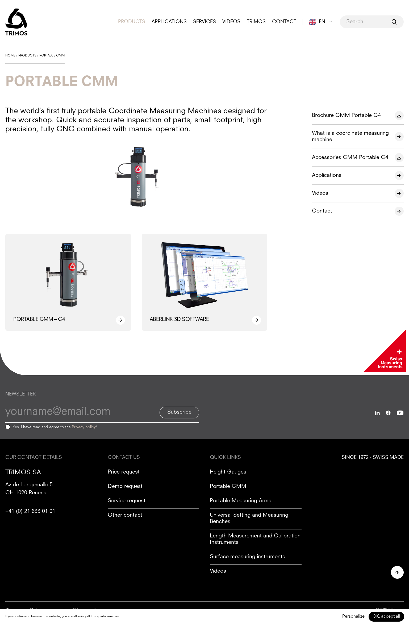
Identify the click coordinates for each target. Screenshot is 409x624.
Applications (169, 21)
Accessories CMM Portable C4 (350, 157)
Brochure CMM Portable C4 (346, 115)
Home (10, 55)
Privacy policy (84, 427)
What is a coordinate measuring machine (350, 136)
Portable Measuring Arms (240, 501)
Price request (124, 472)
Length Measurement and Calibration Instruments (255, 539)
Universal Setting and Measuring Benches (249, 518)
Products (131, 21)
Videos (231, 21)
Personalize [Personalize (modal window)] (353, 616)
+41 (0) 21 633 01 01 (30, 511)
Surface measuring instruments (247, 557)
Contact (284, 21)
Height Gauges (228, 472)
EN (322, 21)
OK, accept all (386, 616)
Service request (126, 501)
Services (204, 21)
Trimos (256, 21)
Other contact (125, 515)
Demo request (125, 486)
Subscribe (179, 412)
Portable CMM (228, 486)
